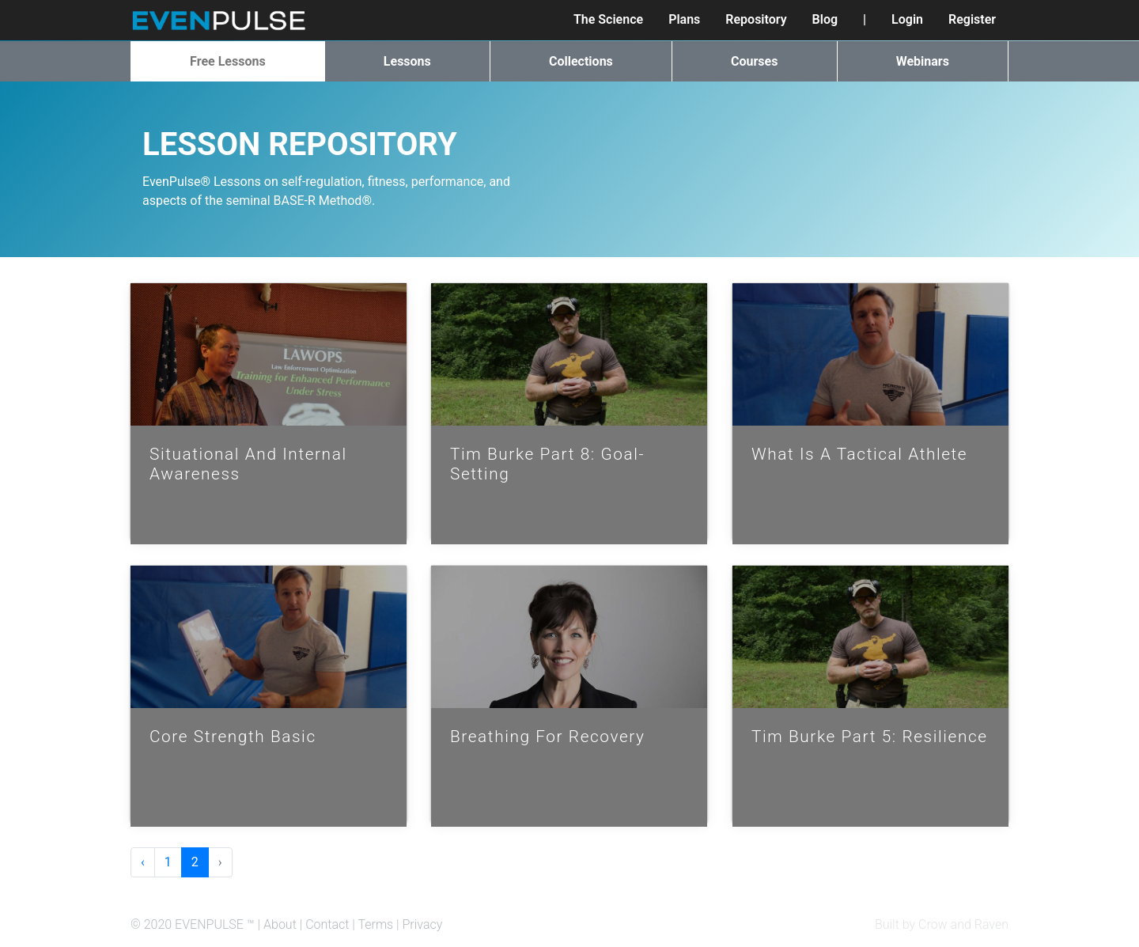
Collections (581, 61)
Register (972, 19)
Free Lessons (228, 61)
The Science (608, 19)
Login (907, 19)
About (280, 924)
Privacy (423, 924)
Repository (755, 19)
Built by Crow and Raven (941, 924)
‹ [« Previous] (143, 861)
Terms (375, 924)
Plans (684, 19)
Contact (327, 924)
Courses (754, 61)
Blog (825, 19)
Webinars (922, 61)
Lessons (407, 61)
